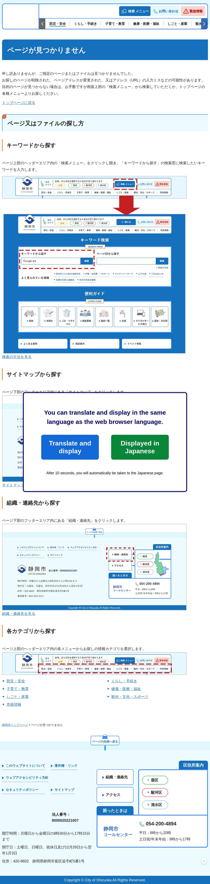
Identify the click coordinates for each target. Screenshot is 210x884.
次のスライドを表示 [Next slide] (204, 24)
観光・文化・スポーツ (129, 697)
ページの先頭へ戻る (105, 741)
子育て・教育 (18, 689)
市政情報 (14, 704)
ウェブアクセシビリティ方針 (27, 777)
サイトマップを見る (18, 485)
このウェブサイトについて (25, 765)
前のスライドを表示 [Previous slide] (42, 24)
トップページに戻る (18, 103)
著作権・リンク (66, 765)
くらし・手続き (124, 681)
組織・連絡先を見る (18, 614)
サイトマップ (64, 789)
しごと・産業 (18, 697)
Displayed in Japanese (140, 447)
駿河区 (156, 792)
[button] (135, 11)
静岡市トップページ (15, 725)
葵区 (154, 780)
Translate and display (70, 447)
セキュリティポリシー (22, 789)
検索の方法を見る (17, 357)
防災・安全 (16, 681)
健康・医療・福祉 (126, 689)
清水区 (156, 805)
